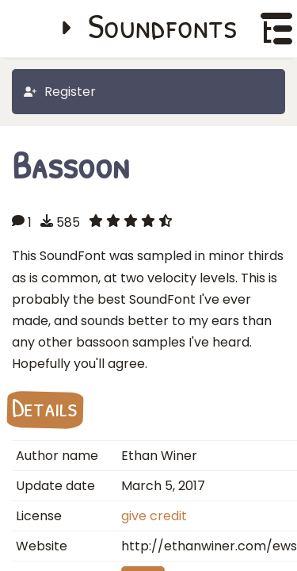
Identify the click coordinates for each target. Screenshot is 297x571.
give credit (154, 516)
